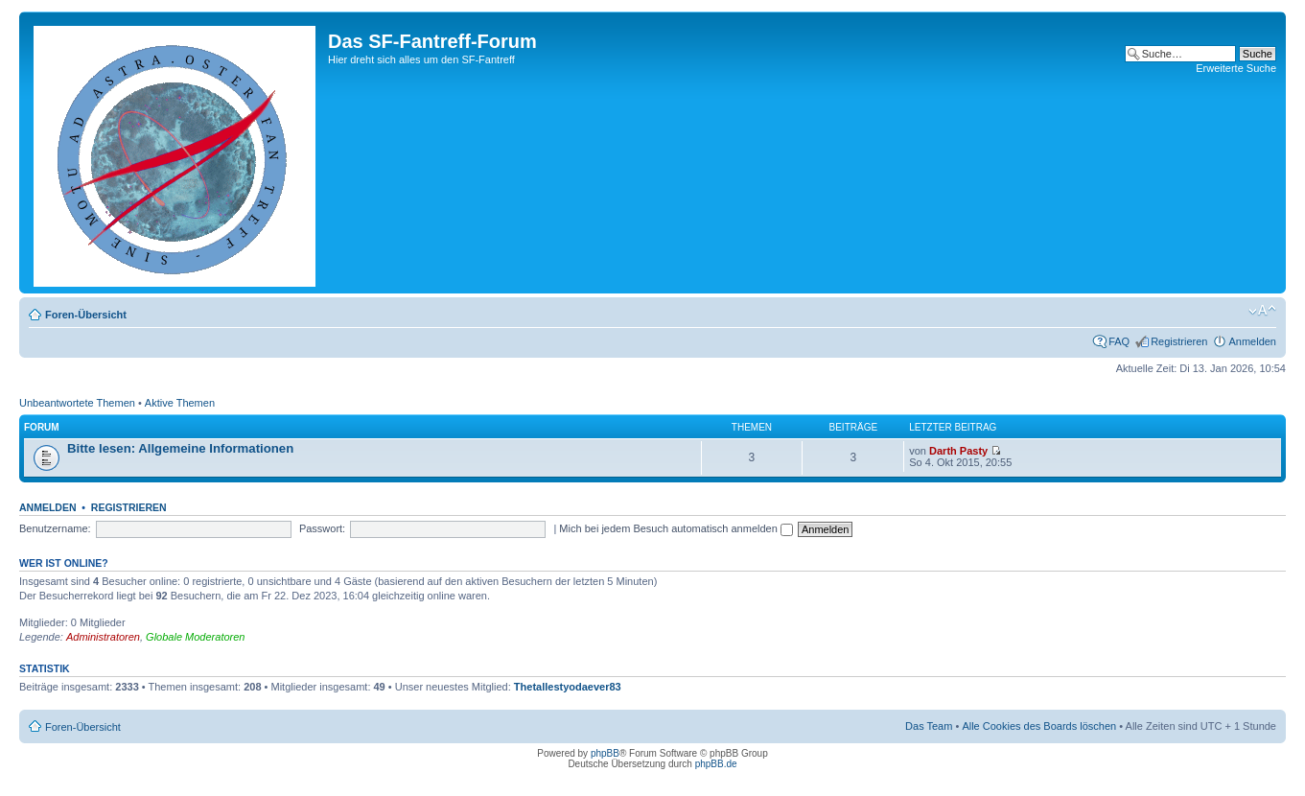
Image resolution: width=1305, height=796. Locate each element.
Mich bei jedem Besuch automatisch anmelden (676, 528)
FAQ (1119, 341)
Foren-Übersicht (86, 314)
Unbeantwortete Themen (77, 403)
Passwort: (322, 528)
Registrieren (1179, 341)
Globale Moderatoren (195, 637)
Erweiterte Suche (1236, 68)
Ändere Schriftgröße (1262, 310)
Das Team (928, 726)
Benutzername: (55, 528)
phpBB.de (716, 764)
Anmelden (1252, 341)
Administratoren (103, 637)
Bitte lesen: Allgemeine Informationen (180, 448)
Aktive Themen (180, 403)
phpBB (605, 753)
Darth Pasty (958, 451)
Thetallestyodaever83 (567, 686)
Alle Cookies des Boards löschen (1039, 726)
